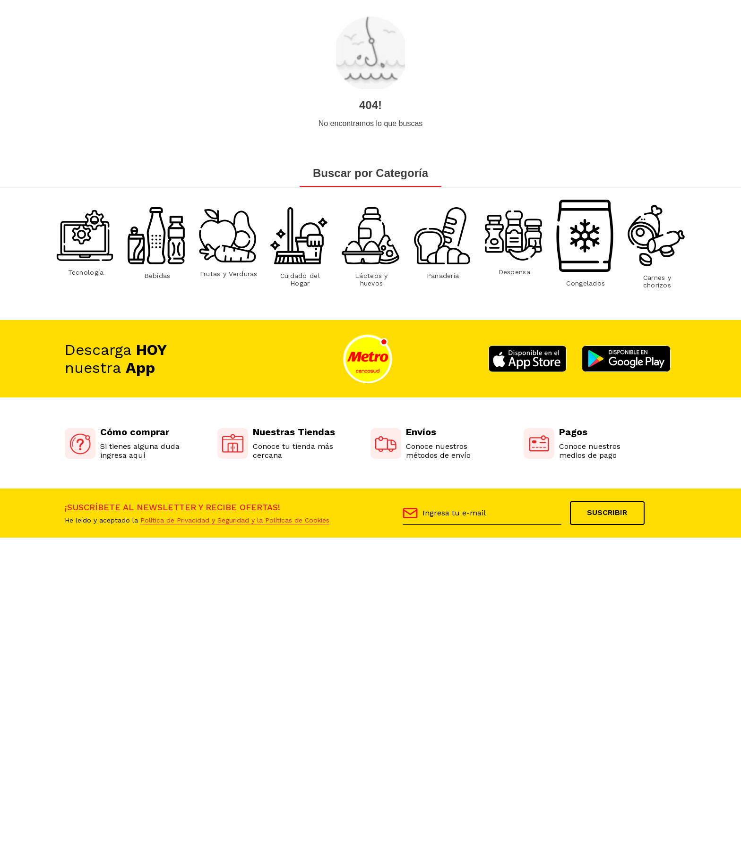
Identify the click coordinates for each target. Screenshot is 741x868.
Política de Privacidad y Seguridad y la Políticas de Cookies (234, 520)
